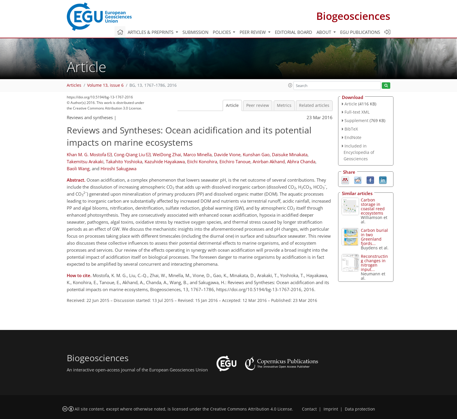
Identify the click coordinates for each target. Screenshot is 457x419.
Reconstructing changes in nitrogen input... (374, 262)
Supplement (356, 120)
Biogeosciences (353, 16)
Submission (195, 32)
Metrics (284, 105)
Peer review (257, 105)
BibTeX (351, 129)
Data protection (360, 409)
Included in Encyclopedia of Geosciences (359, 152)
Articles (74, 85)
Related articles (314, 105)
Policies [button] (222, 32)
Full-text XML (357, 112)
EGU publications (360, 32)
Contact (309, 409)
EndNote (352, 137)
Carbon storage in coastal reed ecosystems (373, 206)
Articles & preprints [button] (151, 32)
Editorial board (293, 32)
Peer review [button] (253, 32)
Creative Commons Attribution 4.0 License (251, 409)
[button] (290, 85)
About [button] (324, 32)
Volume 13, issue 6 (105, 85)
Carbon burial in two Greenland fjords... (374, 236)
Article (232, 105)
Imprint (331, 409)
